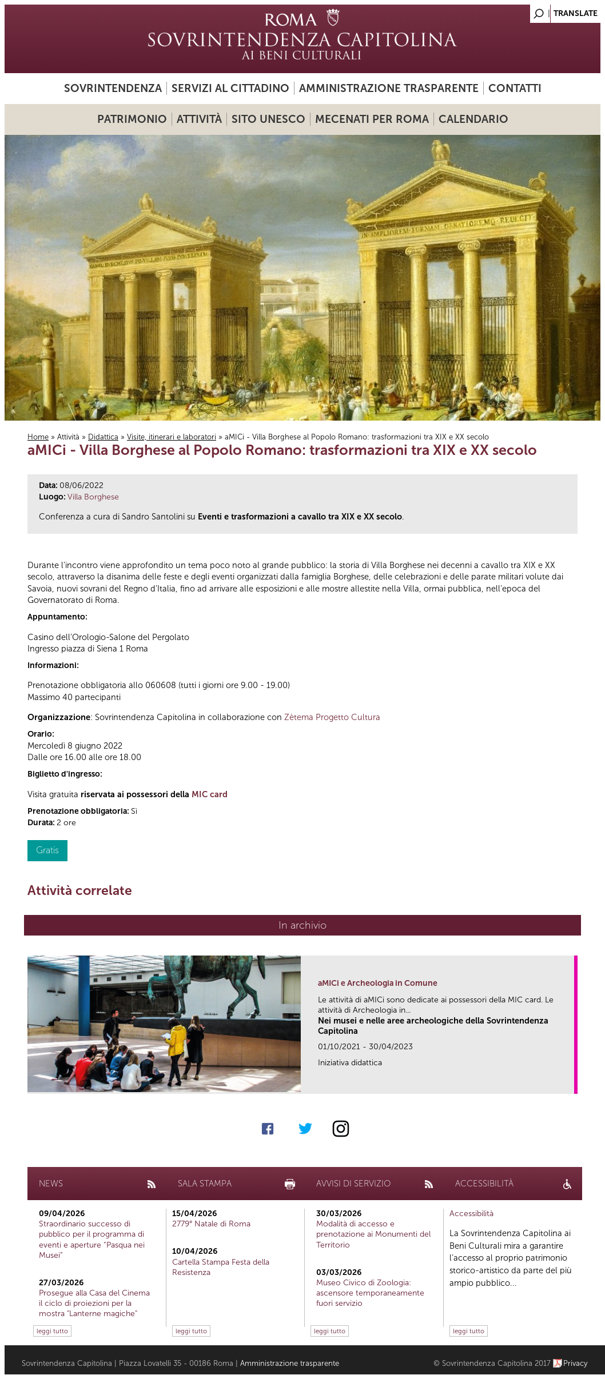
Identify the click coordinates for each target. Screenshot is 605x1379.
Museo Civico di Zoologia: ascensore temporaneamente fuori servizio (370, 1293)
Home (38, 437)
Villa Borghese (93, 497)
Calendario (473, 119)
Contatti (515, 88)
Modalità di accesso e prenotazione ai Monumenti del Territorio (373, 1234)
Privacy (575, 1363)
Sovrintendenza (113, 88)
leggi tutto (52, 1331)
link (569, 1081)
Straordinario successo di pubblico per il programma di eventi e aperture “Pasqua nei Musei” (92, 1239)
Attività (199, 119)
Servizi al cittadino (230, 88)
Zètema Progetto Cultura (332, 717)
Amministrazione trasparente (389, 88)
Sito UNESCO (268, 119)
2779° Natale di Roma (211, 1224)
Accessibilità (471, 1213)
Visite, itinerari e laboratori (171, 437)
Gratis (47, 850)
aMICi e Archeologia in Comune (377, 983)
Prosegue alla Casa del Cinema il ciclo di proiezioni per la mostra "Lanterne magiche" (94, 1303)
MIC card (210, 794)
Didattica (103, 437)
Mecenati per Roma (372, 119)
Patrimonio (132, 119)
